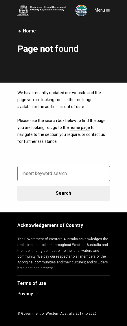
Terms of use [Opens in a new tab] (32, 283)
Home (26, 31)
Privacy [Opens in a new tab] (25, 294)
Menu (102, 10)
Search (63, 193)
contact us (95, 135)
